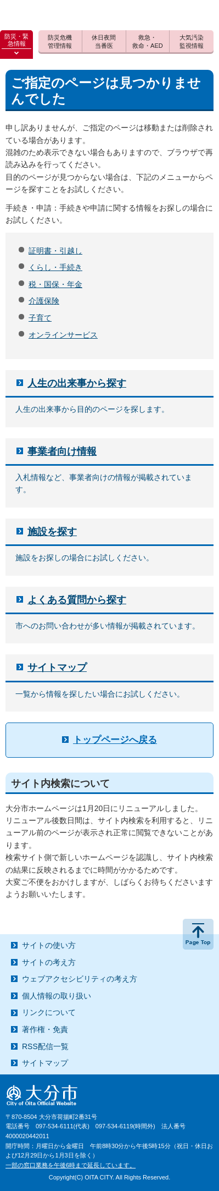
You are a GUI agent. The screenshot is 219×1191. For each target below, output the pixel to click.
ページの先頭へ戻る (198, 934)
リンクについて (49, 1012)
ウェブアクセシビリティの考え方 (79, 978)
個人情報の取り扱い (56, 995)
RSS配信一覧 (45, 1046)
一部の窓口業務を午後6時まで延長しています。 (70, 1165)
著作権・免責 (45, 1029)
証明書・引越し (55, 250)
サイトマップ (57, 667)
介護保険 (44, 300)
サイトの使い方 (49, 945)
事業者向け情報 (62, 451)
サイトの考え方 (49, 962)
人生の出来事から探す (76, 383)
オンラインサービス (63, 334)
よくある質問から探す (76, 599)
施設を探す (52, 531)
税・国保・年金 (55, 284)
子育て (40, 317)
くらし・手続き (55, 267)
